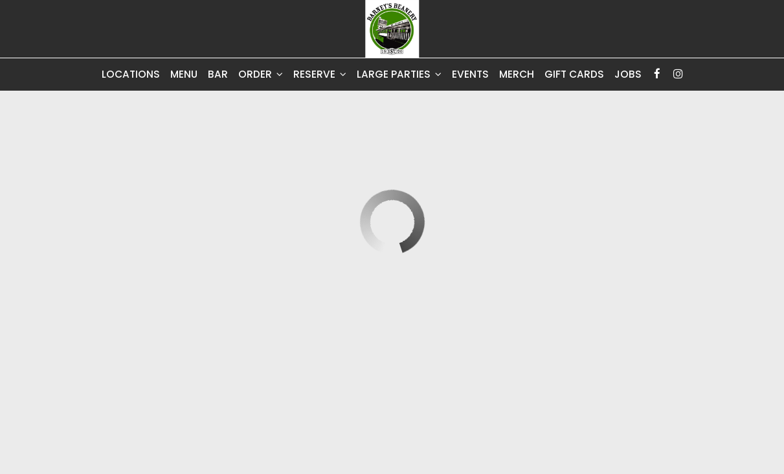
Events (470, 74)
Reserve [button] (319, 74)
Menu (183, 74)
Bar (218, 74)
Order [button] (260, 74)
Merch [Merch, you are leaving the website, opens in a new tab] (516, 74)
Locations (131, 74)
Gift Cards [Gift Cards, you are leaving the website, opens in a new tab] (574, 74)
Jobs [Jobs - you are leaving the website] (628, 74)
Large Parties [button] (399, 74)
